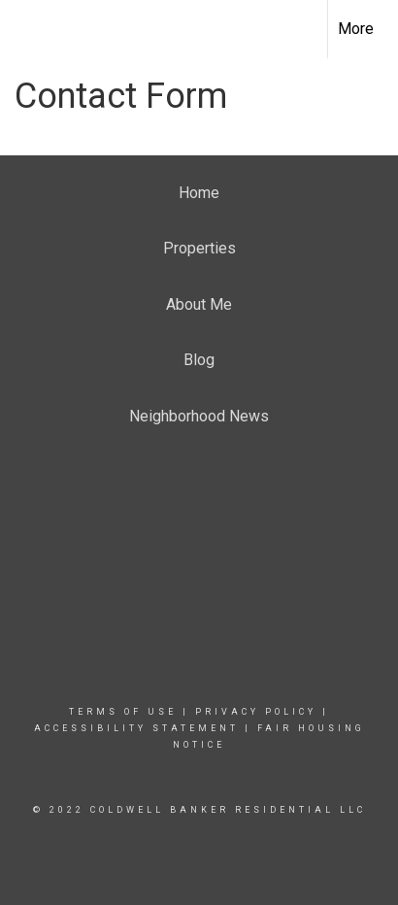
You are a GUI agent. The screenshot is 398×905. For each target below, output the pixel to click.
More (356, 28)
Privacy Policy (255, 712)
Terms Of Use (123, 712)
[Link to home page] (32, 26)
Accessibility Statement (136, 728)
